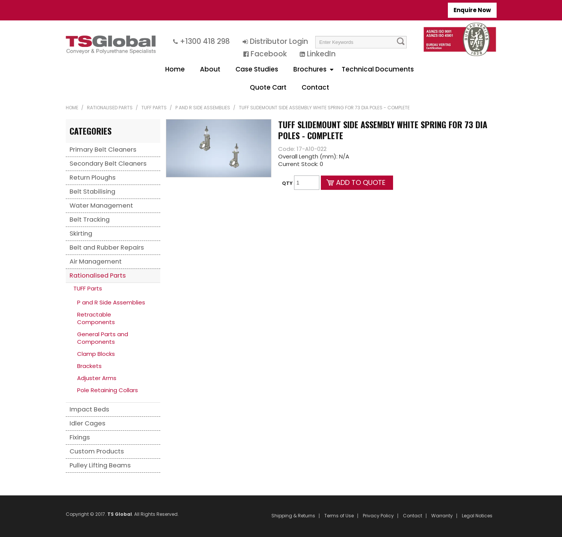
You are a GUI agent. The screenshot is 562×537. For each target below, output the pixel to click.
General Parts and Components (102, 338)
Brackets (89, 366)
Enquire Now (472, 10)
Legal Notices (477, 516)
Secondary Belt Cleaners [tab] (108, 163)
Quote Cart (268, 87)
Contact (315, 87)
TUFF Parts (154, 107)
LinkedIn (321, 54)
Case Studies (256, 69)
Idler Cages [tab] (87, 423)
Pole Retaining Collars (107, 390)
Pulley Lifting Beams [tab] (100, 465)
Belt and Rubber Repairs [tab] (107, 247)
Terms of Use (339, 516)
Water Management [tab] (101, 205)
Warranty (442, 516)
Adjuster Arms (96, 378)
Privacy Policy (378, 516)
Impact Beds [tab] (89, 409)
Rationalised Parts (110, 107)
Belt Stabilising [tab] (92, 191)
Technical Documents (378, 69)
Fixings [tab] (80, 437)
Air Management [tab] (96, 261)
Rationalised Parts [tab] (98, 275)
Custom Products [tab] (97, 451)
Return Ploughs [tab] (93, 177)
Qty (287, 183)
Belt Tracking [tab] (90, 219)
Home (175, 69)
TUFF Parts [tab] (87, 288)
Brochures (310, 69)
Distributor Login (279, 41)
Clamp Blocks (96, 354)
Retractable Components (96, 318)
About (210, 69)
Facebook (269, 54)
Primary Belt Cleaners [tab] (103, 149)
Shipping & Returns (293, 516)
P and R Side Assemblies (202, 107)
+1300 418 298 (205, 41)
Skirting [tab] (81, 233)
